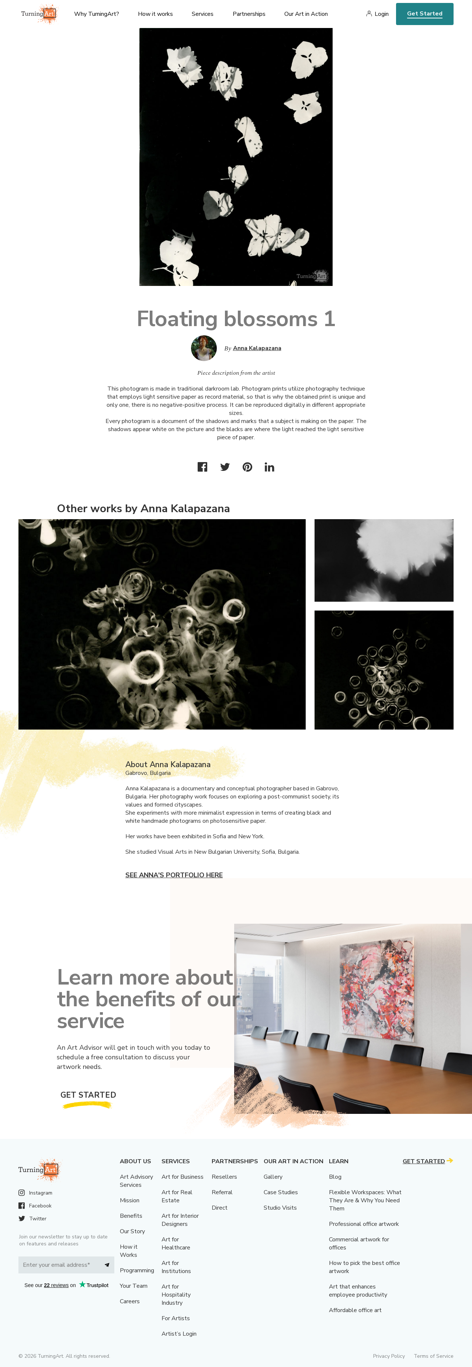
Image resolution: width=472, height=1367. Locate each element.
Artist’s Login (179, 1334)
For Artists (176, 1318)
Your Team (134, 1286)
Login (382, 14)
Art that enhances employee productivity (358, 1291)
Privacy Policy (389, 1356)
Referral (222, 1192)
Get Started (424, 14)
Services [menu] (203, 14)
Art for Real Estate (177, 1196)
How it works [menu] (155, 14)
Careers (130, 1301)
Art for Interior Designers (180, 1220)
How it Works (129, 1251)
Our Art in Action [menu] (306, 14)
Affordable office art (355, 1310)
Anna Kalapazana (257, 348)
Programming (137, 1270)
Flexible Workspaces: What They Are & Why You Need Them (365, 1200)
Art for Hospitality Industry (176, 1295)
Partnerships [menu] (249, 14)
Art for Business (183, 1177)
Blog (335, 1177)
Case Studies (281, 1192)
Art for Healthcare (176, 1243)
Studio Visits (280, 1208)
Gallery (273, 1177)
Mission (129, 1200)
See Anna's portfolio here (174, 875)
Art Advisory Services (136, 1181)
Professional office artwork (364, 1224)
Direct (220, 1208)
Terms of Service (434, 1356)
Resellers (224, 1177)
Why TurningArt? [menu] (96, 14)
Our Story (132, 1231)
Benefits (131, 1216)
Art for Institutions (176, 1267)
